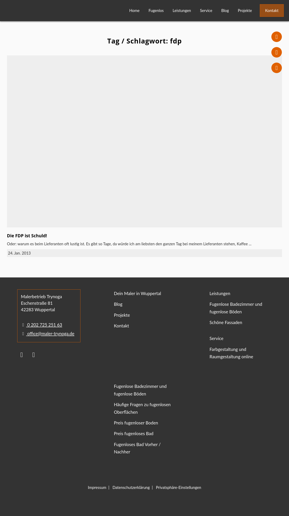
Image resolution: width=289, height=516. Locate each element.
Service (206, 10)
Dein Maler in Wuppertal (137, 293)
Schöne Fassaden (226, 322)
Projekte (245, 10)
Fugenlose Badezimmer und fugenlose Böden (236, 307)
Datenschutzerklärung (131, 487)
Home (134, 10)
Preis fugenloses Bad (133, 433)
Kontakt (271, 10)
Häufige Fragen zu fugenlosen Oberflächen (142, 408)
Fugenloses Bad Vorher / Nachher (137, 448)
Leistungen (182, 10)
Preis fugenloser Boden (136, 422)
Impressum (97, 487)
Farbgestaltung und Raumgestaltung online (231, 353)
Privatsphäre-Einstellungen (178, 487)
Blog (225, 10)
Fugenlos (156, 10)
